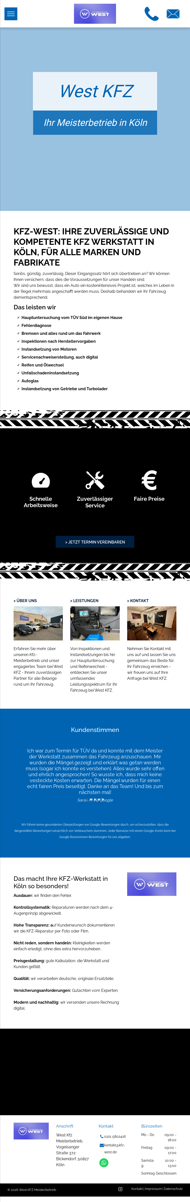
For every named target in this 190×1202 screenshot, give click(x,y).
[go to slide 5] (103, 799)
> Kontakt (138, 600)
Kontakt (137, 1189)
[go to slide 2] (91, 799)
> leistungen (84, 600)
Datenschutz (173, 1189)
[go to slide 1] (87, 799)
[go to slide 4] (99, 799)
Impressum (153, 1189)
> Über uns (25, 600)
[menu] (10, 13)
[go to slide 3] (95, 799)
